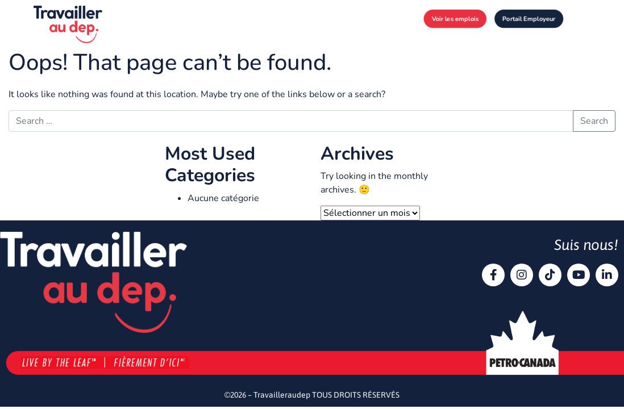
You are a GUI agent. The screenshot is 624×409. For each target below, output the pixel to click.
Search (594, 121)
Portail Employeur (528, 18)
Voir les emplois (455, 18)
